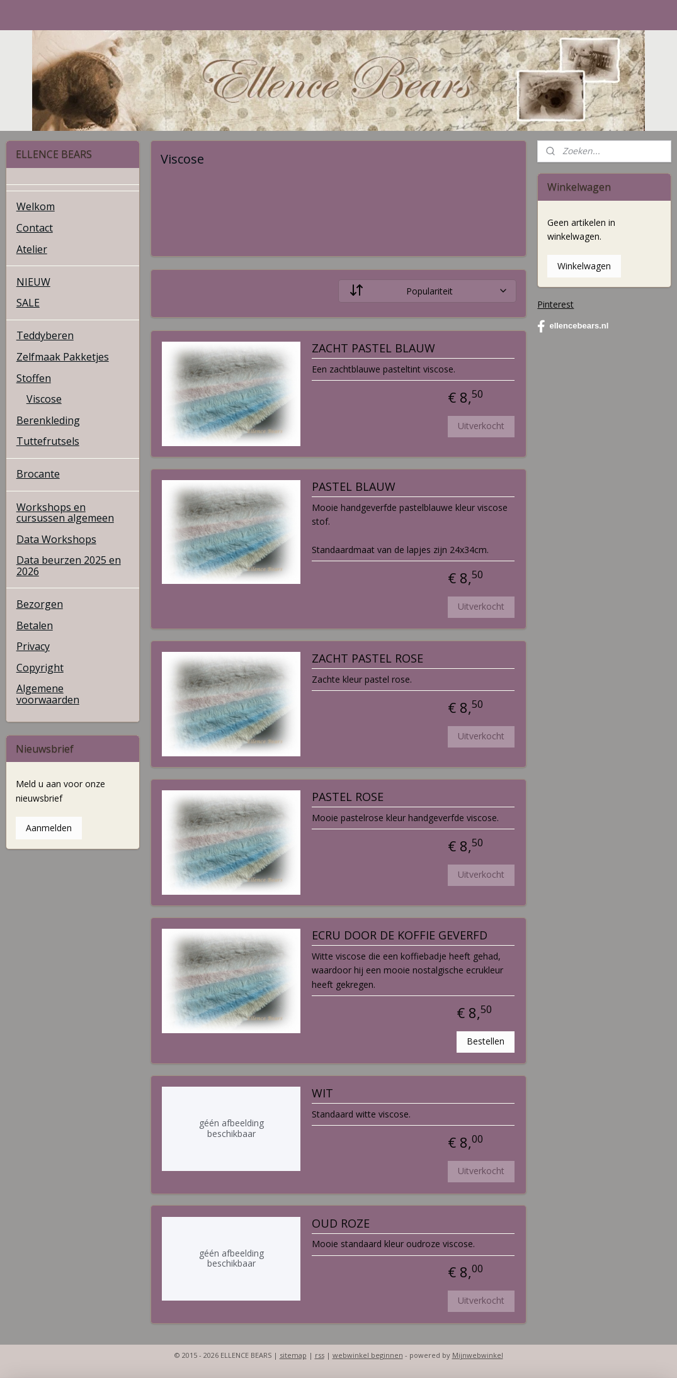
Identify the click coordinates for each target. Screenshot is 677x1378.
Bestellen (485, 1041)
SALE (28, 303)
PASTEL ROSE (348, 798)
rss (319, 1355)
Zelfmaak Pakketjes (62, 357)
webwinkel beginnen (368, 1355)
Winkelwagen (584, 266)
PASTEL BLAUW (353, 487)
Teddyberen (45, 335)
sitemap (293, 1355)
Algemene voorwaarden (47, 694)
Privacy (33, 646)
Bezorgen (39, 604)
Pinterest (555, 304)
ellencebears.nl (572, 326)
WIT (322, 1094)
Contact (34, 228)
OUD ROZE (341, 1224)
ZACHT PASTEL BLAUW (373, 349)
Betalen (34, 625)
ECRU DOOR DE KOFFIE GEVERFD (399, 936)
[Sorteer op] (427, 291)
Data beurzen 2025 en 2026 (68, 565)
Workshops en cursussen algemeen (65, 512)
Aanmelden (49, 828)
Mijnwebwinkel (477, 1355)
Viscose (44, 399)
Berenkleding (48, 420)
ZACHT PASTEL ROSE (367, 659)
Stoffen (33, 378)
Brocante (38, 474)
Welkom (35, 206)
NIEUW (33, 282)
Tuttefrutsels (47, 441)
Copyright (40, 668)
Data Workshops (56, 539)
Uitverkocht (481, 426)
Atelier (31, 249)
